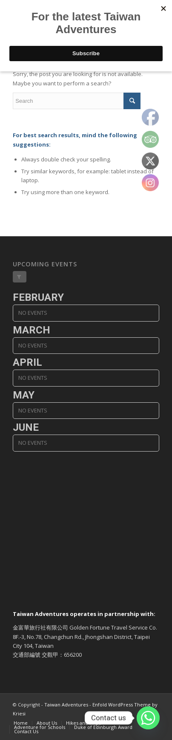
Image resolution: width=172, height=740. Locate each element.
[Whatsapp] (148, 717)
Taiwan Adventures (66, 704)
